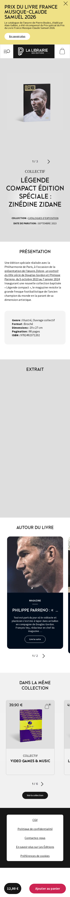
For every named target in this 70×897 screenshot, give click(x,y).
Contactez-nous (35, 838)
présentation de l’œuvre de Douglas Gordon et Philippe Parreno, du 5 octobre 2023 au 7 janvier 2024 (32, 275)
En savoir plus (17, 36)
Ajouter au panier (47, 888)
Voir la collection (35, 795)
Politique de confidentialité (35, 829)
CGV (35, 820)
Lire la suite (35, 639)
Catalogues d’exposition (43, 218)
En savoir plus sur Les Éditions (35, 847)
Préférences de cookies (35, 856)
